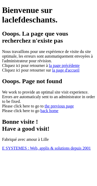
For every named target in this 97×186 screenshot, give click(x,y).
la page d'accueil (65, 70)
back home (49, 111)
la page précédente (64, 65)
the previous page (59, 106)
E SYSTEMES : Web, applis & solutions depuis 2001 (46, 148)
